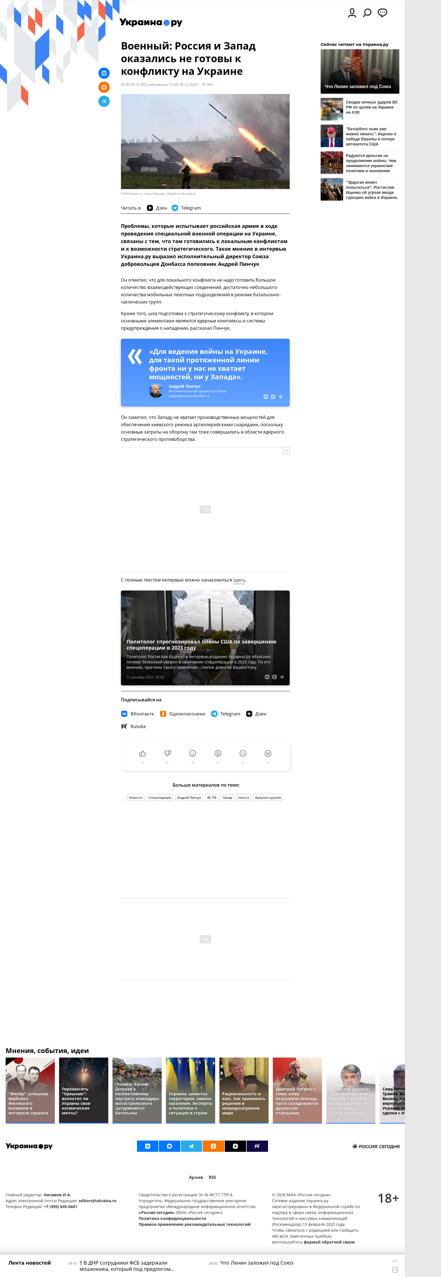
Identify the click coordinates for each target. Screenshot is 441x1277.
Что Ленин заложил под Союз (358, 86)
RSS (212, 1177)
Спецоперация (159, 797)
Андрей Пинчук (189, 797)
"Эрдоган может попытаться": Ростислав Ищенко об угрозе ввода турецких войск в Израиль (371, 189)
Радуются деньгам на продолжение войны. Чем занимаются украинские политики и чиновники (371, 163)
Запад (227, 797)
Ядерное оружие (268, 797)
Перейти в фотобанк (181, 194)
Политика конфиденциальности (172, 1218)
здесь (239, 580)
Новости (135, 797)
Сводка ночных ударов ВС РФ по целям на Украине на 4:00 (372, 107)
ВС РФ (212, 797)
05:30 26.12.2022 (134, 84)
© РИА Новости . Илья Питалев (143, 194)
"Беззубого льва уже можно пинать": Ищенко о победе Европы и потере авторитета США (371, 136)
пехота (243, 797)
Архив (196, 1177)
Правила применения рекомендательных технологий (195, 1224)
